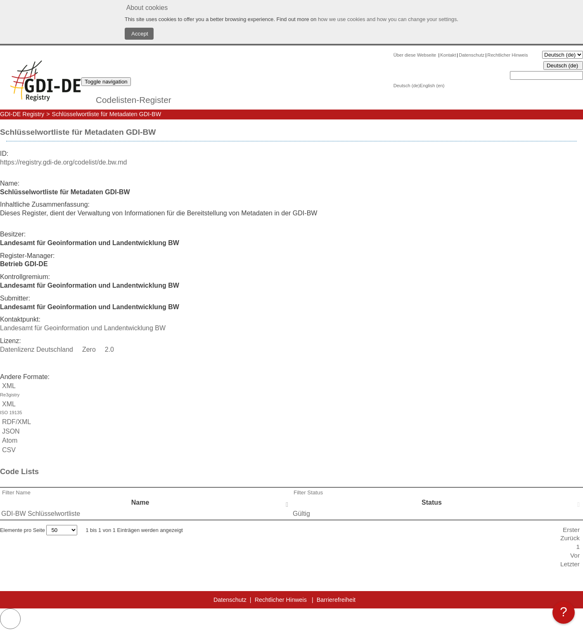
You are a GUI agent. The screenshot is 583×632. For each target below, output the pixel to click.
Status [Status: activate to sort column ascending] (432, 502)
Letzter (570, 564)
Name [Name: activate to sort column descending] (140, 502)
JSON (10, 431)
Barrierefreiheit (336, 599)
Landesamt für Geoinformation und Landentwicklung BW (83, 328)
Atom (8, 440)
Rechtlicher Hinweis (507, 54)
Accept (139, 34)
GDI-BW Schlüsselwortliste (40, 513)
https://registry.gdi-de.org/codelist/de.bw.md (63, 162)
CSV (8, 449)
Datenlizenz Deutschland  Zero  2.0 (57, 349)
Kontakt (448, 54)
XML (291, 390)
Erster (571, 529)
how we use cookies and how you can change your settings (387, 19)
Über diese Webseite (415, 54)
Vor (575, 555)
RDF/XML (15, 421)
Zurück (570, 537)
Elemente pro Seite (38, 530)
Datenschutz (471, 54)
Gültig (301, 513)
